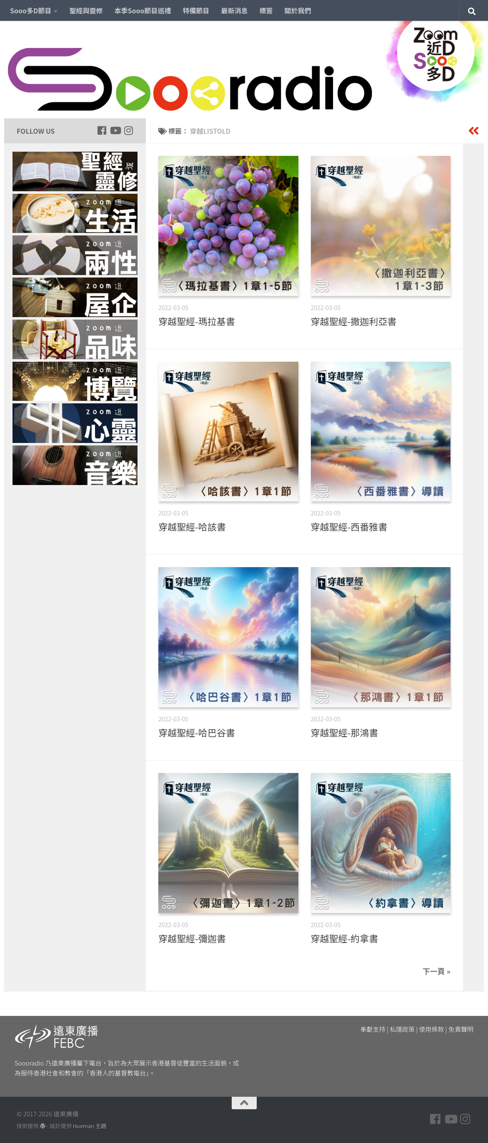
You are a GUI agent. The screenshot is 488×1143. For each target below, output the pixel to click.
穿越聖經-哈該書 (192, 526)
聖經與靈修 (86, 10)
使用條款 (431, 1029)
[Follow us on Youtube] (115, 130)
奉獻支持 (372, 1029)
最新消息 (234, 10)
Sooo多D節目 (30, 10)
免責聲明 (460, 1029)
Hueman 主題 (89, 1126)
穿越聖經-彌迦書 (192, 938)
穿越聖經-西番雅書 (349, 526)
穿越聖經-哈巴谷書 (196, 732)
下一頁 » (436, 970)
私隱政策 (402, 1029)
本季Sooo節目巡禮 (142, 10)
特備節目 (196, 10)
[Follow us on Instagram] (128, 130)
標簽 (266, 10)
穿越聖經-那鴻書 (344, 732)
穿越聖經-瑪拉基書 (196, 321)
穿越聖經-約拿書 (344, 938)
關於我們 (298, 10)
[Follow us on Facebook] (102, 130)
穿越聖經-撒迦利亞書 (354, 321)
